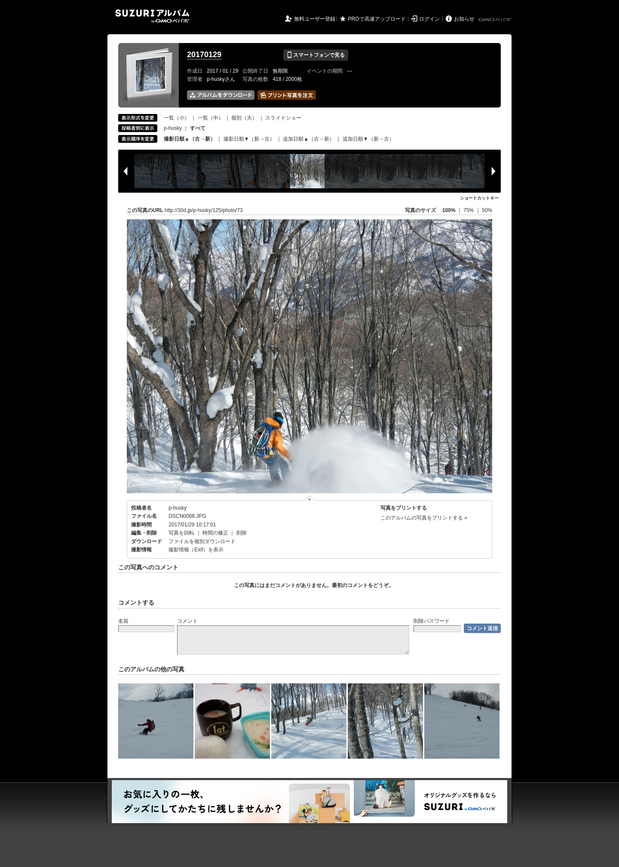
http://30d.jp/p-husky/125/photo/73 (203, 210)
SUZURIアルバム (152, 16)
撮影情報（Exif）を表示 (196, 550)
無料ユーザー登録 (314, 19)
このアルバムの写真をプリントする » (423, 518)
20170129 (204, 54)
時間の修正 (215, 533)
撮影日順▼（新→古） (249, 139)
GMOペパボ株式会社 (495, 19)
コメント (187, 621)
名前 (123, 621)
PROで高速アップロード (377, 19)
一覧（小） (177, 118)
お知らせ (464, 19)
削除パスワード (432, 621)
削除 (241, 533)
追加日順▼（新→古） (368, 139)
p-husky (173, 128)
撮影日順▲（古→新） (189, 139)
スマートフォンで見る (316, 55)
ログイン (429, 19)
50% (487, 210)
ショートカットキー (479, 198)
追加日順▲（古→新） (308, 139)
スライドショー (283, 118)
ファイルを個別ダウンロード (202, 541)
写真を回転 (181, 533)
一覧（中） (211, 118)
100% (449, 210)
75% (469, 210)
